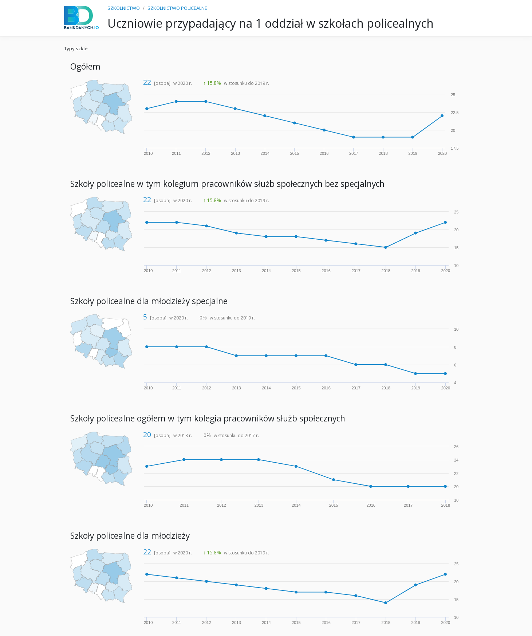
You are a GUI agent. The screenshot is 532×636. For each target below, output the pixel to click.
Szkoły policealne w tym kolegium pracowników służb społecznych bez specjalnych (227, 183)
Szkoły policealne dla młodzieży (130, 535)
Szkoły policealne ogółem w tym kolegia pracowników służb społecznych (207, 418)
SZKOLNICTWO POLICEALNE (177, 8)
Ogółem (85, 66)
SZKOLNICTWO (123, 8)
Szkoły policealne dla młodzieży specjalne (149, 301)
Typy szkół (75, 48)
